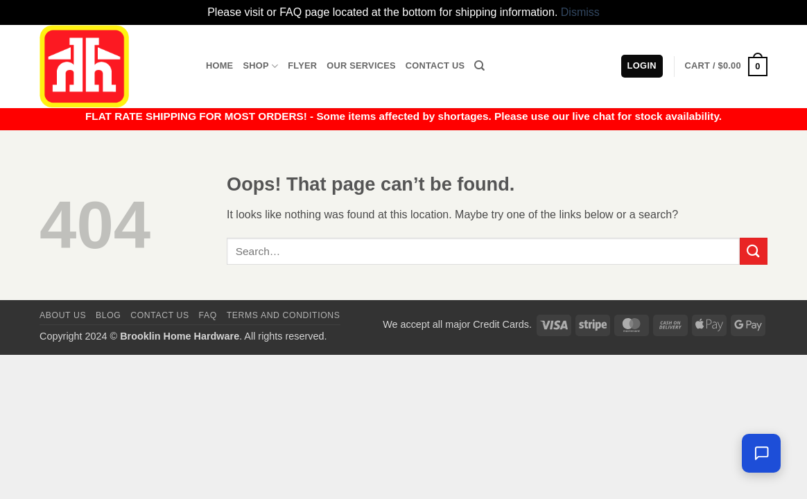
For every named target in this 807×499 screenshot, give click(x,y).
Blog (108, 315)
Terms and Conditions (283, 315)
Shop (260, 66)
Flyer (302, 65)
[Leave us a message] (761, 453)
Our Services (361, 65)
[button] (726, 66)
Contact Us (435, 65)
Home (219, 65)
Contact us (159, 315)
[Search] (479, 66)
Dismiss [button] (580, 12)
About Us (63, 315)
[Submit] (753, 251)
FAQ (208, 315)
